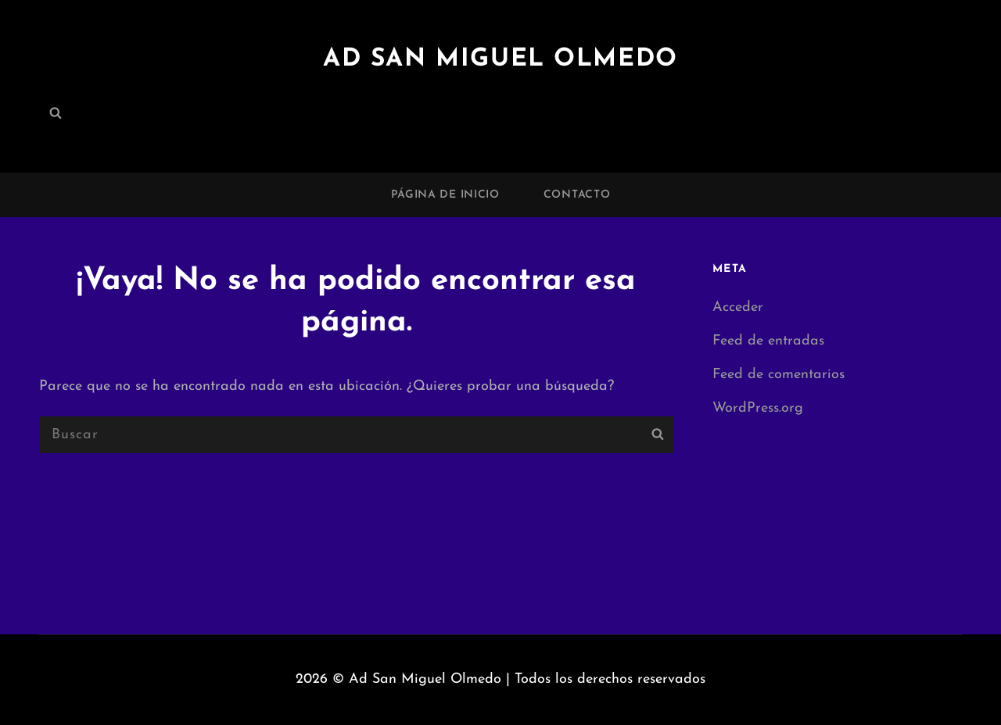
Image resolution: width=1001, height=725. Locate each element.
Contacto (577, 195)
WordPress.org (757, 408)
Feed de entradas (768, 341)
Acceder (737, 307)
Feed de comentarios (778, 374)
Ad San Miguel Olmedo (500, 59)
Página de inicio (445, 195)
